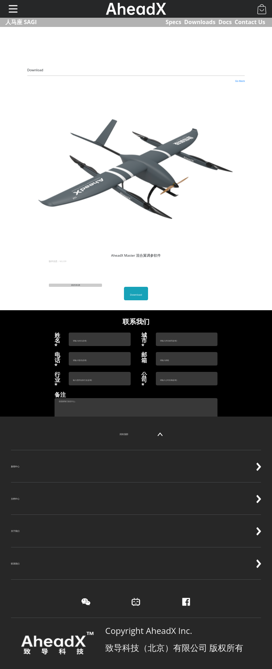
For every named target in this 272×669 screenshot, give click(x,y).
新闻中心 (136, 459)
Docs (225, 22)
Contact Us (249, 22)
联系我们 (136, 556)
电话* (57, 360)
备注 (60, 394)
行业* (57, 380)
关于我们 (136, 524)
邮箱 (144, 357)
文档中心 (136, 491)
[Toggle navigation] (13, 9)
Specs (173, 22)
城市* (144, 341)
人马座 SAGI (21, 22)
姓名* (57, 341)
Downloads (200, 22)
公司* (144, 380)
